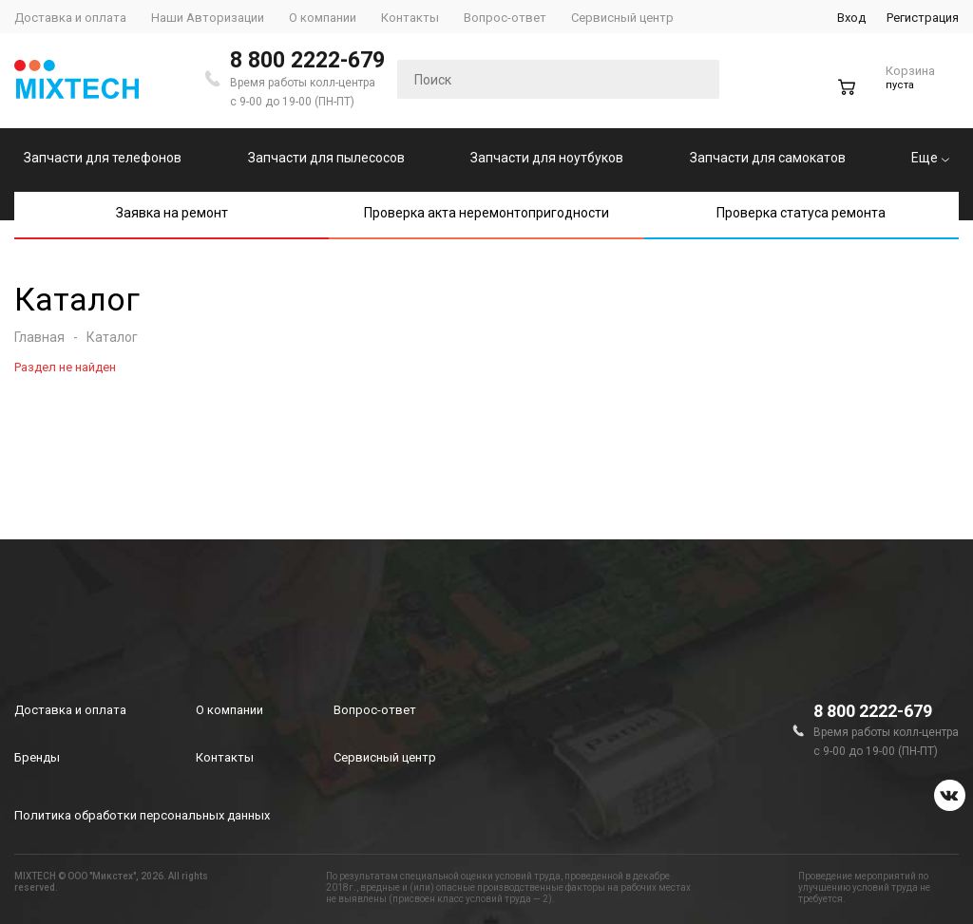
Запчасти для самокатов (768, 157)
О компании (229, 710)
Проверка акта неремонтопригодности (486, 212)
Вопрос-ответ (375, 710)
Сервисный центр (385, 757)
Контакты (225, 757)
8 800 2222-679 (307, 60)
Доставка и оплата (70, 710)
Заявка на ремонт (172, 212)
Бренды (37, 757)
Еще (930, 157)
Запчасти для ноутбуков (546, 157)
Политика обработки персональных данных (142, 815)
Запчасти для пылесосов (326, 157)
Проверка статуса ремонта (801, 212)
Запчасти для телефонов (102, 157)
